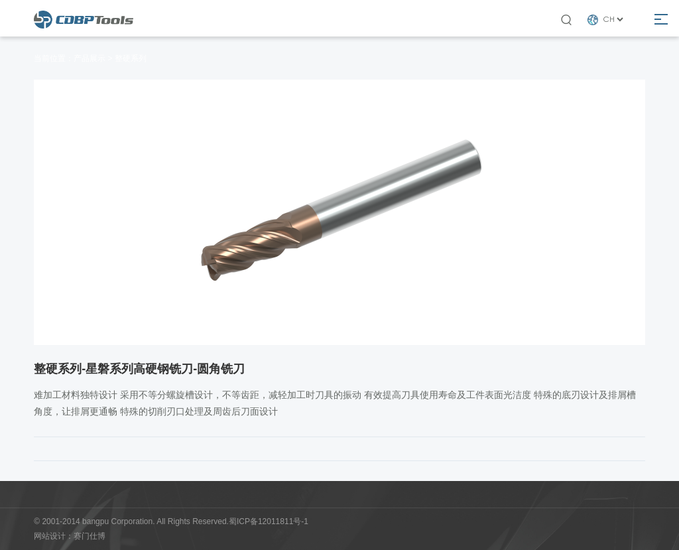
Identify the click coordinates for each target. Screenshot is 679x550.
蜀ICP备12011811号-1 (268, 521)
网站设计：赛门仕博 (69, 536)
